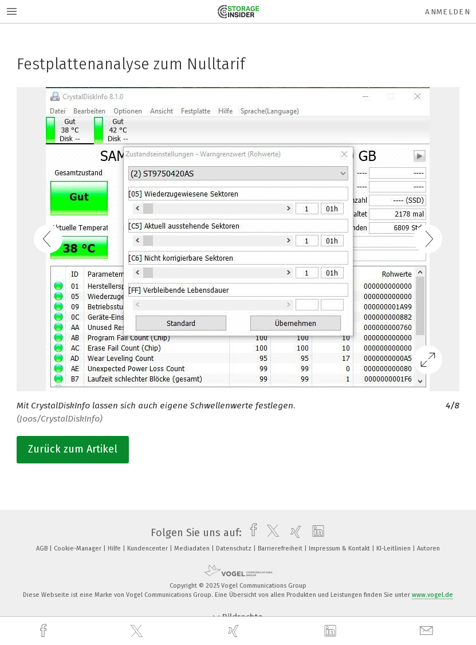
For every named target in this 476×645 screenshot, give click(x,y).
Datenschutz (234, 548)
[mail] (428, 631)
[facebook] (44, 631)
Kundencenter (148, 548)
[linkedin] (331, 631)
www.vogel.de (432, 595)
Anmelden (447, 12)
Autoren (428, 548)
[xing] (235, 631)
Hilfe (115, 548)
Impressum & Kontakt (340, 548)
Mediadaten (192, 548)
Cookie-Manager (78, 548)
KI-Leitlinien (394, 548)
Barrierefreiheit (281, 548)
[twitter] (138, 631)
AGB (42, 548)
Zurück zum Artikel (72, 449)
